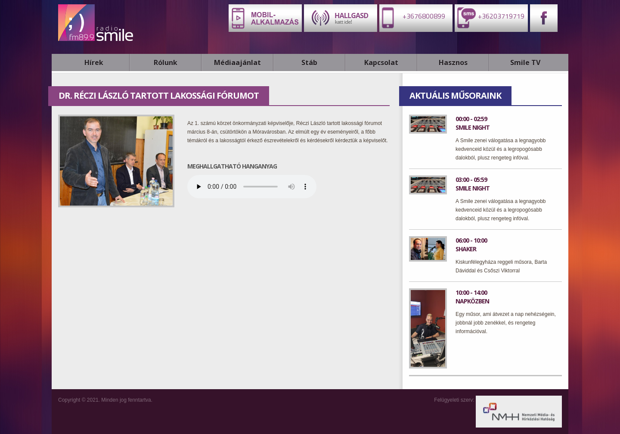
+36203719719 (489, 17)
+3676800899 (412, 17)
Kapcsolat (381, 62)
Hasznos (453, 62)
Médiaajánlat (237, 62)
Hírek (93, 62)
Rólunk (165, 62)
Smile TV (525, 62)
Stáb (309, 62)
